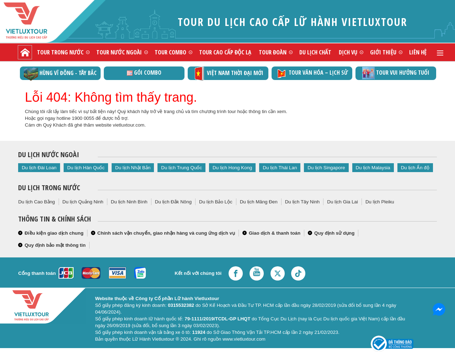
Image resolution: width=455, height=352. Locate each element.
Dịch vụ (348, 52)
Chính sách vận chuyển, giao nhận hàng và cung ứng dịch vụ (166, 233)
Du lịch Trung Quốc (181, 167)
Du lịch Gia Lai (342, 201)
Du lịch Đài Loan (39, 167)
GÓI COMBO (144, 72)
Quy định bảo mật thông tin (55, 245)
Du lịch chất (315, 52)
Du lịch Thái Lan (280, 167)
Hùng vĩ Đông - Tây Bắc (60, 73)
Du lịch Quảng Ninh (83, 201)
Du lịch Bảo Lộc (215, 201)
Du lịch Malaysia (373, 167)
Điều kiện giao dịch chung (54, 233)
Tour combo (170, 52)
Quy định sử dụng (334, 233)
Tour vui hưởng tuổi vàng (395, 73)
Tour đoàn (273, 52)
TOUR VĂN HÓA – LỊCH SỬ (312, 73)
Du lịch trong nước (49, 187)
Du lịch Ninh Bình (129, 201)
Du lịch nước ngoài (48, 154)
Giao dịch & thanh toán (274, 233)
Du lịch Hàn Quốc (86, 167)
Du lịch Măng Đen (259, 201)
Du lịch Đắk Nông (173, 201)
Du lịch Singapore (326, 167)
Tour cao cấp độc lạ (225, 52)
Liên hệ (418, 52)
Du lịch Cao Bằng (36, 201)
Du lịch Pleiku (379, 201)
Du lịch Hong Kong (232, 167)
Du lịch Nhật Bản (132, 167)
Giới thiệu (383, 52)
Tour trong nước (60, 52)
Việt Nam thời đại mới (228, 73)
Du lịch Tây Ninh (302, 201)
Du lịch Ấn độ (415, 167)
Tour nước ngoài (119, 52)
